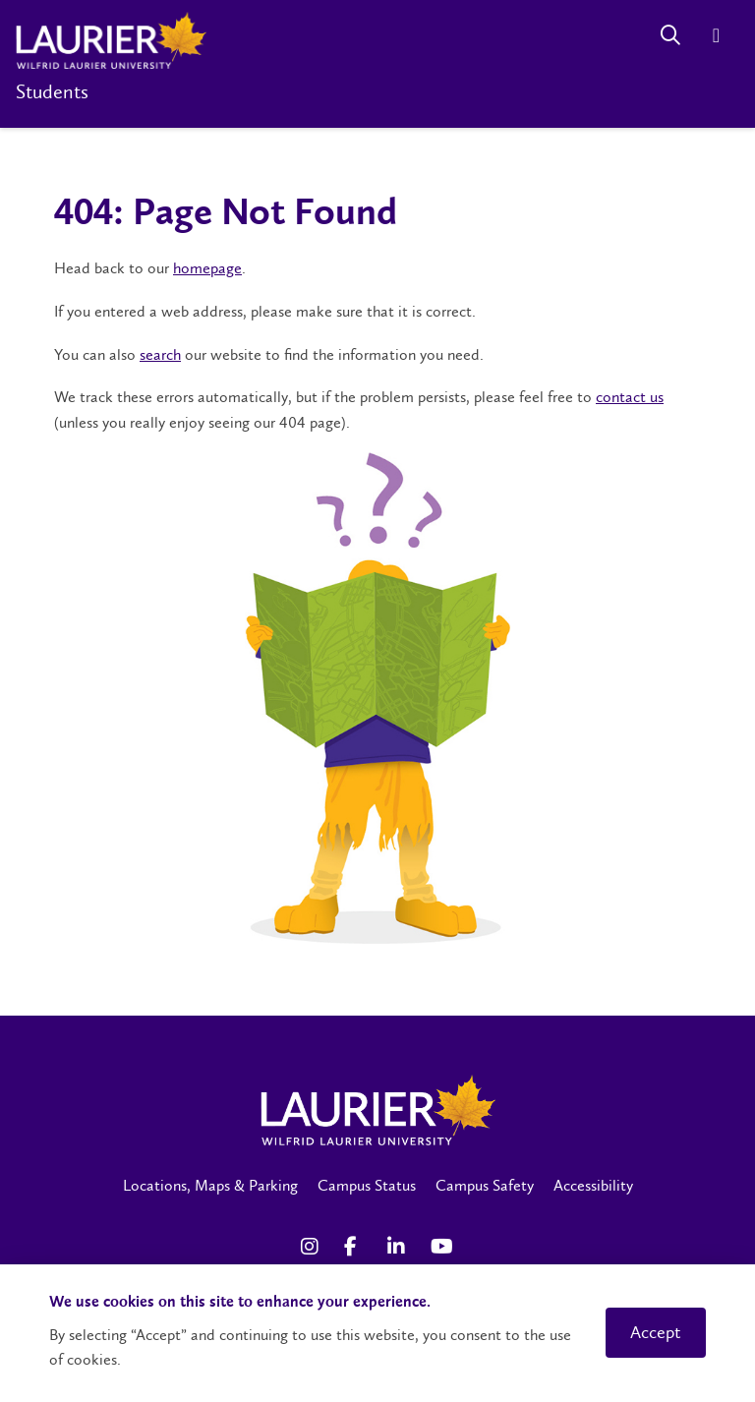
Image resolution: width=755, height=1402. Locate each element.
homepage (207, 268)
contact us (630, 396)
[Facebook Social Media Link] (356, 1246)
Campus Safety (485, 1185)
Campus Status (367, 1185)
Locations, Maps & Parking (210, 1185)
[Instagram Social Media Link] (312, 1246)
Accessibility (593, 1185)
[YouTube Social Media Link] (442, 1246)
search (160, 354)
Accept (655, 1332)
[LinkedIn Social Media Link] (399, 1246)
